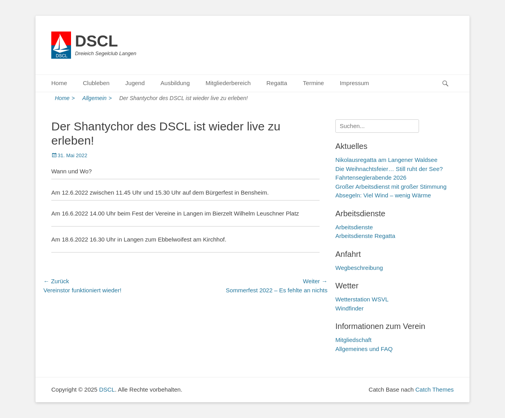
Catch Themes (434, 389)
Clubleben (96, 83)
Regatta (276, 83)
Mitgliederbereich (228, 83)
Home (59, 83)
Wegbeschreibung (359, 267)
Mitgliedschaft (353, 339)
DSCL (96, 41)
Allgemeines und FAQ (364, 349)
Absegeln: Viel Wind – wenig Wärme (383, 195)
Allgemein (97, 98)
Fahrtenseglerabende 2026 (370, 177)
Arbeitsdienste (354, 227)
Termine (313, 83)
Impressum (354, 83)
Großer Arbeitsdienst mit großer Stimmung (391, 186)
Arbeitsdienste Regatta (365, 235)
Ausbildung (175, 83)
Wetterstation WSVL (362, 299)
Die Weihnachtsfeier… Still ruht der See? (389, 168)
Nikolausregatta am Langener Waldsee (386, 159)
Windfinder (349, 308)
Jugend (135, 83)
